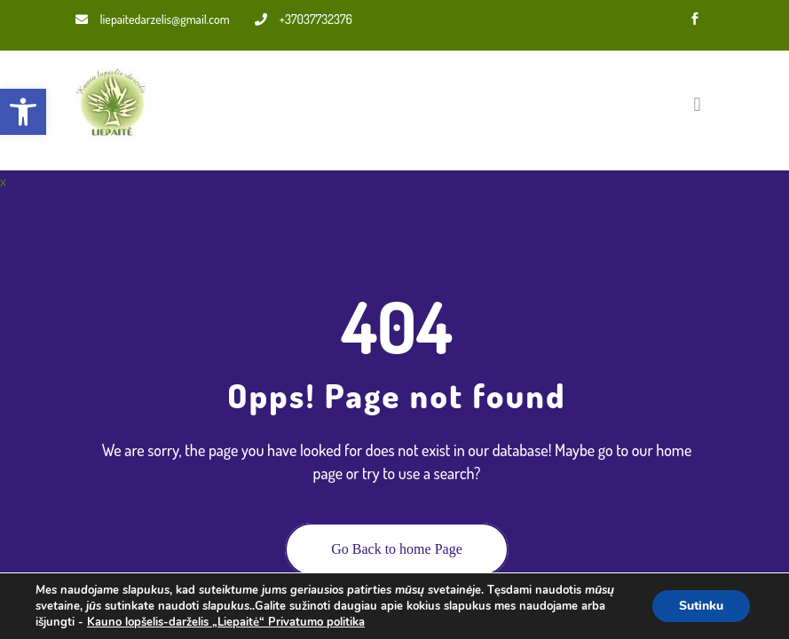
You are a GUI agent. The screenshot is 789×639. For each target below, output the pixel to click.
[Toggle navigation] (696, 103)
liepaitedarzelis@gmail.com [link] (152, 19)
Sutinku (701, 605)
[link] (23, 112)
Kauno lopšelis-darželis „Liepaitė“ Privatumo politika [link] (226, 622)
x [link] (3, 181)
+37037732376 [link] (303, 19)
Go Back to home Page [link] (396, 548)
